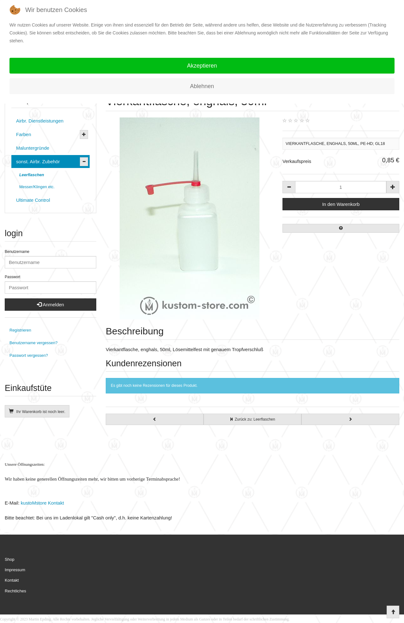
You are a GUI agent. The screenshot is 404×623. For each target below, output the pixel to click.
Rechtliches (15, 591)
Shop (10, 559)
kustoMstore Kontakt (42, 503)
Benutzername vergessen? (33, 342)
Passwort (12, 277)
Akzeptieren (202, 66)
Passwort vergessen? (28, 355)
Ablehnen (202, 86)
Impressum (15, 569)
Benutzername (17, 251)
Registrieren (20, 330)
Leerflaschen (31, 174)
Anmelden (50, 304)
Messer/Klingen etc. (37, 186)
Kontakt (12, 580)
